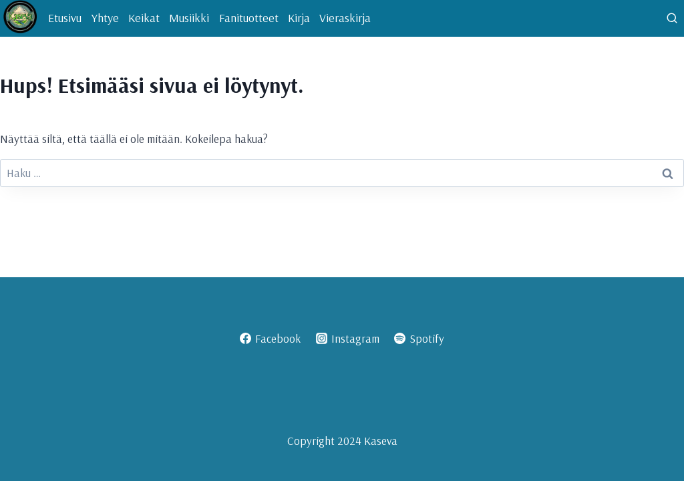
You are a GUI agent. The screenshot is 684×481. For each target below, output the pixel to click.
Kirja (299, 17)
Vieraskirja (345, 17)
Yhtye (105, 17)
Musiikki (189, 17)
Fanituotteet (249, 17)
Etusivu (64, 17)
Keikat (144, 17)
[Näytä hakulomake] (672, 19)
